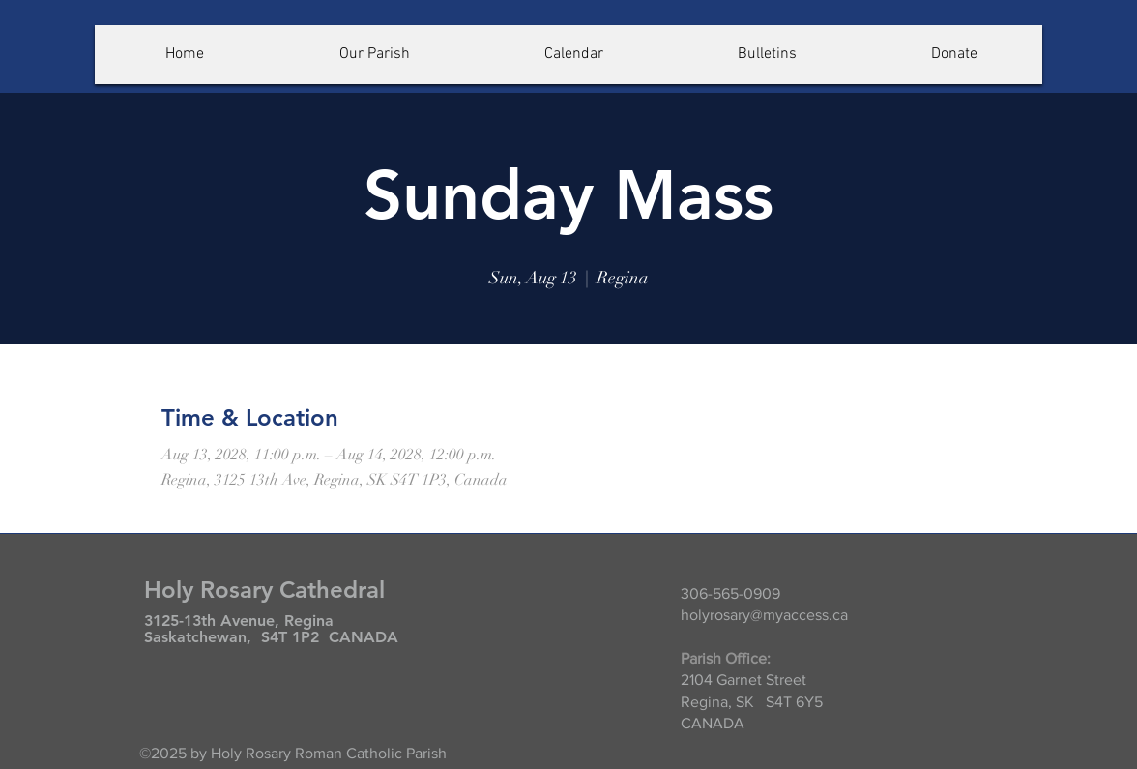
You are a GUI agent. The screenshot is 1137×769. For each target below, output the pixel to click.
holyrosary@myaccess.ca (764, 614)
